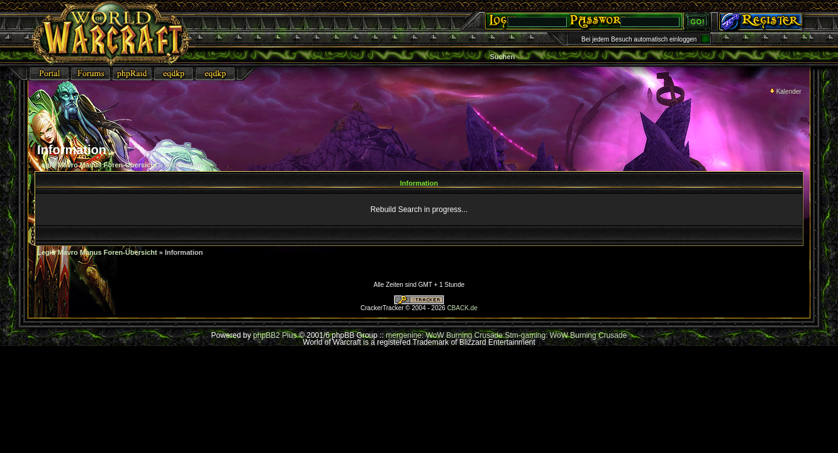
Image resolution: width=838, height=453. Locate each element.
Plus (289, 335)
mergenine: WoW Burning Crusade (445, 335)
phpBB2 (266, 335)
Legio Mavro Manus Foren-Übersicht (97, 165)
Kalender (785, 91)
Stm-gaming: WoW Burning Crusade (566, 335)
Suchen (502, 56)
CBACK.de (462, 308)
